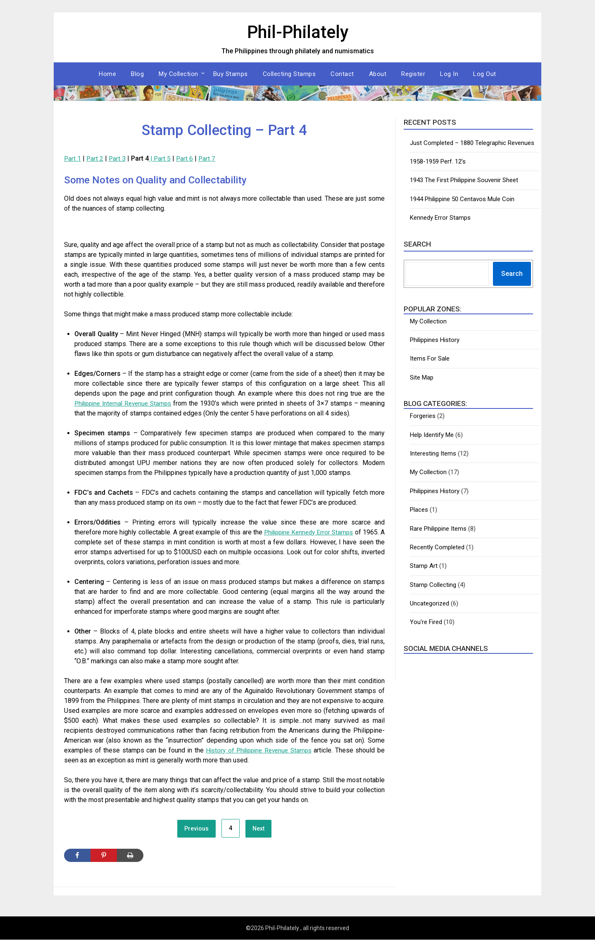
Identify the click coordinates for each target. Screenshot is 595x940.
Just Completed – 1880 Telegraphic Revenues (472, 143)
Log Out (484, 74)
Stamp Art (424, 566)
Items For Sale (430, 358)
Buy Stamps (230, 74)
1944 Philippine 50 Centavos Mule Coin (462, 199)
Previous (196, 829)
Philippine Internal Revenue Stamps (128, 403)
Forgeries (423, 416)
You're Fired (426, 622)
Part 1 (72, 158)
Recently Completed (437, 547)
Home (107, 74)
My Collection (178, 74)
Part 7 (209, 158)
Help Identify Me (432, 435)
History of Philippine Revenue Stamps (257, 750)
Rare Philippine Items (438, 528)
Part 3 (118, 158)
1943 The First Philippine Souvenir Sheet (464, 180)
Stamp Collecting (433, 585)
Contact (342, 74)
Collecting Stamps (289, 74)
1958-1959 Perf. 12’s (438, 161)
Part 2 (95, 158)
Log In (449, 74)
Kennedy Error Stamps (440, 217)
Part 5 (164, 158)
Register (413, 74)
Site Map (421, 377)
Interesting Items (433, 453)
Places (419, 509)
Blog (137, 74)
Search (512, 274)
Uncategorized (429, 603)
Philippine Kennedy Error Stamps (311, 532)
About (378, 74)
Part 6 (186, 158)
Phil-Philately (297, 31)
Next (258, 829)
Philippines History (434, 340)
